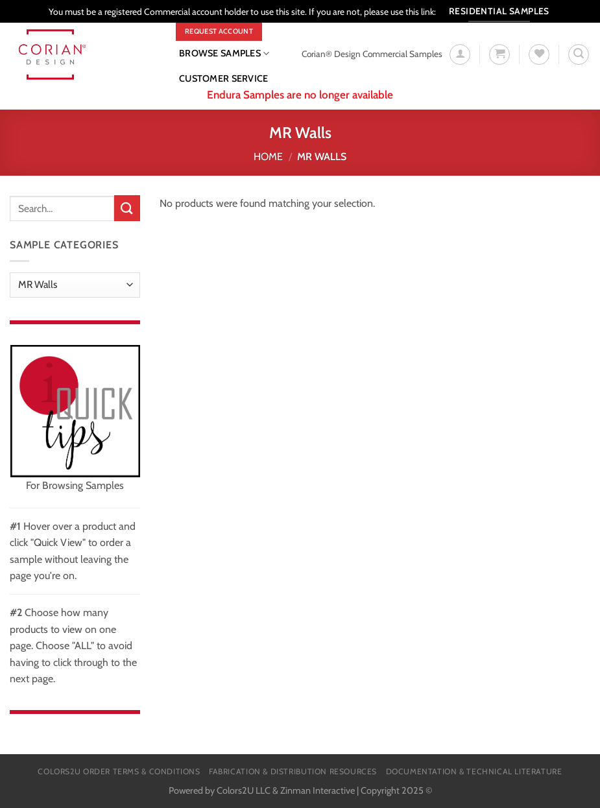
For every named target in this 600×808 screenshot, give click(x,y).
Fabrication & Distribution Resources (293, 771)
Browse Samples (224, 53)
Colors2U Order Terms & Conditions (119, 771)
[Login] (460, 54)
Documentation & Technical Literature (474, 771)
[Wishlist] (539, 54)
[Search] (578, 54)
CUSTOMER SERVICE (224, 78)
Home (268, 156)
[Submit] (127, 207)
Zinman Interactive (317, 790)
